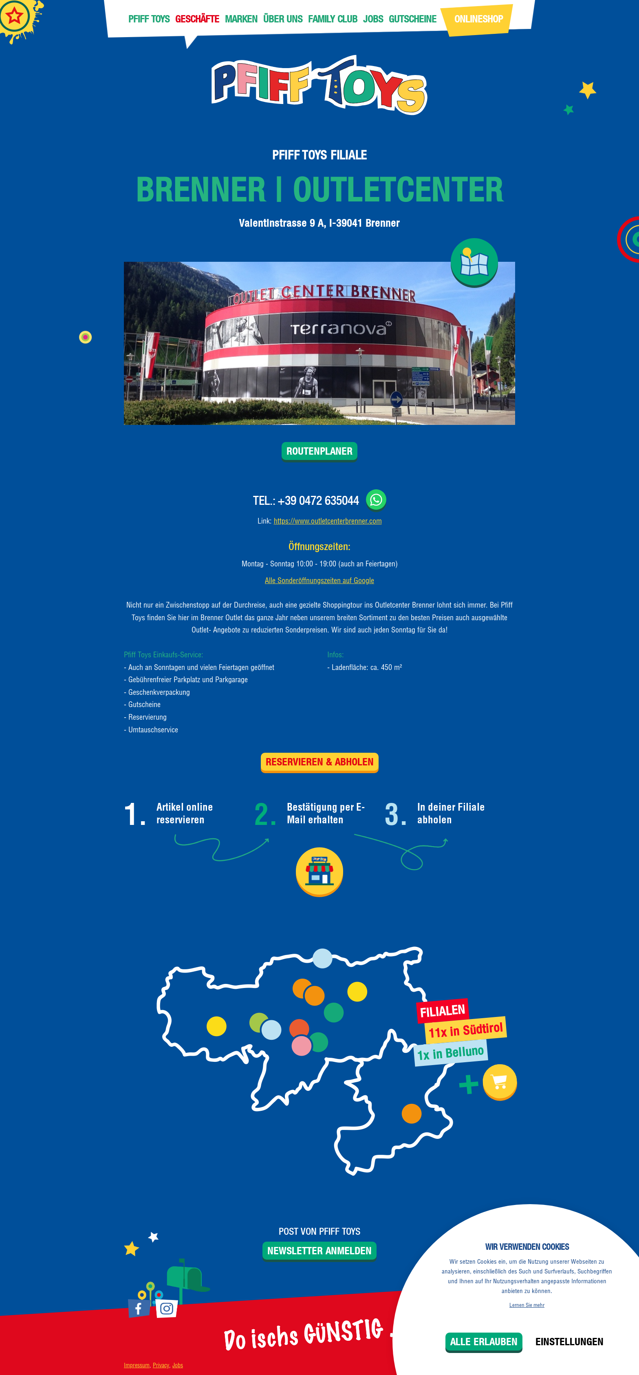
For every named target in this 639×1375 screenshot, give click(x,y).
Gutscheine (412, 18)
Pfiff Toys (149, 18)
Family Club (332, 18)
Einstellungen (569, 1341)
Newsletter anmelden (319, 1250)
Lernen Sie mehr (526, 1305)
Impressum (137, 1365)
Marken (241, 18)
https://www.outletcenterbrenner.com (328, 521)
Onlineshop (478, 18)
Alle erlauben (484, 1341)
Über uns (282, 18)
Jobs (373, 18)
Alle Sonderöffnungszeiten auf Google (319, 580)
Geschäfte (197, 18)
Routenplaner (319, 451)
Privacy (161, 1365)
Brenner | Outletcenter (319, 189)
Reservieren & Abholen (320, 761)
